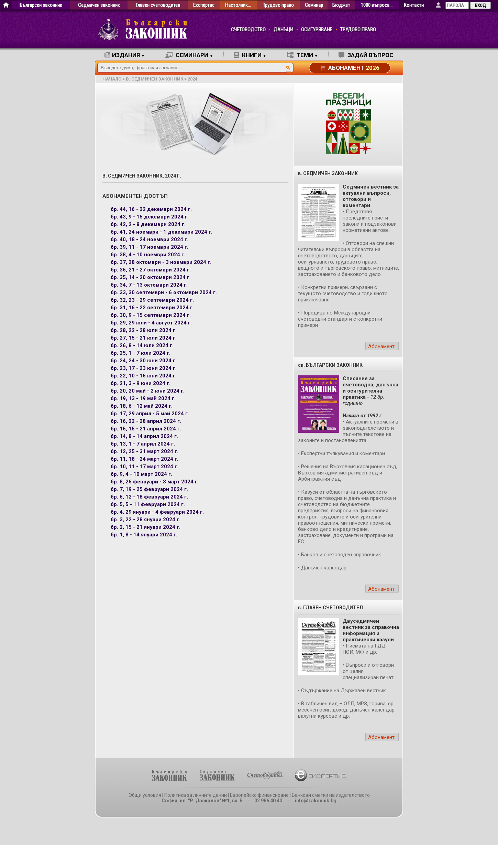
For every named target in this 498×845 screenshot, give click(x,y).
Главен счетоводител (158, 5)
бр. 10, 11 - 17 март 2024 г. (144, 466)
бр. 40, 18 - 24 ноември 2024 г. (149, 239)
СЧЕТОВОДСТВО (248, 30)
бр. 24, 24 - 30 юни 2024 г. (144, 360)
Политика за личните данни (195, 795)
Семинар (314, 5)
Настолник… (238, 5)
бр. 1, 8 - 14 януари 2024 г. (144, 535)
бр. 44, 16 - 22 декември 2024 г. (151, 209)
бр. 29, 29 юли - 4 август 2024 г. (151, 323)
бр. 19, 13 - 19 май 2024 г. (143, 398)
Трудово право (278, 5)
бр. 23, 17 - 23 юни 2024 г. (144, 368)
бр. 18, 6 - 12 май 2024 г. (142, 406)
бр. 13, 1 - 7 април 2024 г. (143, 444)
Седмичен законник (99, 5)
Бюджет (341, 5)
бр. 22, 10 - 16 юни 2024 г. (144, 376)
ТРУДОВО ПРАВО (358, 30)
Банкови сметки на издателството (331, 795)
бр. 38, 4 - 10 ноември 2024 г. (148, 255)
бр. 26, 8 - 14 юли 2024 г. (142, 345)
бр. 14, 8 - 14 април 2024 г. (144, 436)
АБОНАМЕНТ (349, 67)
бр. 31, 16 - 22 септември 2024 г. (152, 307)
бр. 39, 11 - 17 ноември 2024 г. (149, 247)
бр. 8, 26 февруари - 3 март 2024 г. (155, 482)
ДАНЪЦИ (283, 30)
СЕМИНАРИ (189, 55)
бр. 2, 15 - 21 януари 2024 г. (145, 527)
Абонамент (381, 346)
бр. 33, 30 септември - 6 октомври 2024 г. (164, 292)
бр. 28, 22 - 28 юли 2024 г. (144, 330)
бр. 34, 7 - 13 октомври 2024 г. (149, 285)
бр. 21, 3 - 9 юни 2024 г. (140, 383)
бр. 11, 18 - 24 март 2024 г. (144, 459)
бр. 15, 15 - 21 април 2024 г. (146, 429)
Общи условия (145, 795)
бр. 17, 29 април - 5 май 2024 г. (150, 413)
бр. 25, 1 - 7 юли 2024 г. (140, 353)
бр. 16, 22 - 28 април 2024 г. (146, 421)
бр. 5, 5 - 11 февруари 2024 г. (148, 504)
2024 (192, 79)
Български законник (41, 5)
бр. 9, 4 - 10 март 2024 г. (141, 474)
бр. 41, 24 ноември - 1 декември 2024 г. (161, 232)
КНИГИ (250, 55)
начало (111, 79)
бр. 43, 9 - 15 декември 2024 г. (150, 217)
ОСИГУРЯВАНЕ (316, 30)
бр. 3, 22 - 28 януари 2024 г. (145, 519)
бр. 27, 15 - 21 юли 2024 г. (144, 338)
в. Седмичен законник (154, 79)
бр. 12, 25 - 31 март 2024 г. (144, 451)
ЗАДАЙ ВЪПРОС (366, 55)
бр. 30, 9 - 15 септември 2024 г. (151, 315)
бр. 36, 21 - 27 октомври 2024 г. (151, 270)
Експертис (203, 5)
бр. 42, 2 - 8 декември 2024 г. (148, 224)
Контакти (414, 5)
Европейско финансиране (259, 795)
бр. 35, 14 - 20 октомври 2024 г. (151, 277)
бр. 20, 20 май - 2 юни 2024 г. (148, 391)
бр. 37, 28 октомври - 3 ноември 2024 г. (161, 262)
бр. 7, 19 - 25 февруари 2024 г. (149, 489)
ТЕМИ (302, 55)
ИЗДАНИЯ (124, 55)
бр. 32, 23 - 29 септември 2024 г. (152, 300)
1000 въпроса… (376, 5)
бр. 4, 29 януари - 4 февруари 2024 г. (157, 512)
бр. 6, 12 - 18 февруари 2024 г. (149, 497)
